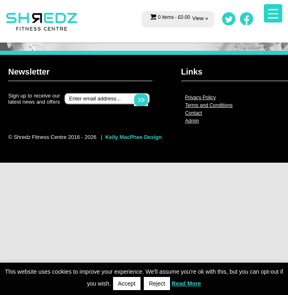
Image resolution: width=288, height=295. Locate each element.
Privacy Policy (200, 97)
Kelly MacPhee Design (133, 137)
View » (200, 18)
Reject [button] (157, 283)
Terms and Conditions (209, 105)
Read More (186, 283)
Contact (193, 113)
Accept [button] (127, 283)
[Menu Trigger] (273, 13)
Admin (192, 121)
